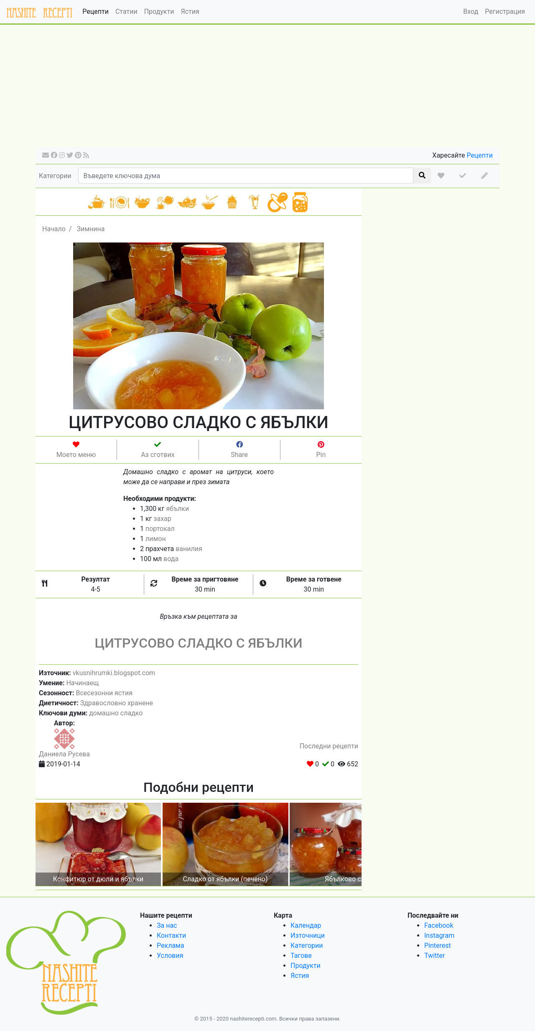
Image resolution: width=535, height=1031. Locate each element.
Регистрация (505, 11)
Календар (305, 925)
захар (162, 519)
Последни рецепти (329, 746)
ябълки (177, 509)
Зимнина (90, 229)
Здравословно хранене (116, 703)
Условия (170, 956)
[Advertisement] (267, 88)
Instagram (439, 935)
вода (170, 559)
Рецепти (95, 11)
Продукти (159, 11)
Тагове (301, 956)
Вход (470, 11)
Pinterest (437, 945)
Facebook (438, 925)
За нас (167, 925)
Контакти (171, 935)
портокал (160, 529)
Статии (126, 11)
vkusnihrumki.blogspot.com (114, 673)
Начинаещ (82, 683)
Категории (55, 176)
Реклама (170, 945)
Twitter (434, 956)
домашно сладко (116, 713)
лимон (155, 539)
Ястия (190, 11)
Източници (307, 935)
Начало (54, 229)
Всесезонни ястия (104, 693)
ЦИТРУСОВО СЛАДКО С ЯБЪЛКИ (198, 643)
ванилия (189, 549)
